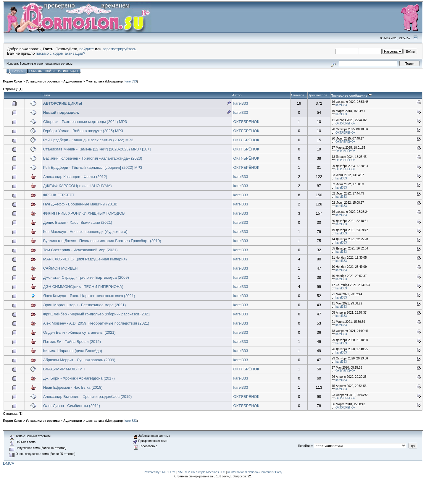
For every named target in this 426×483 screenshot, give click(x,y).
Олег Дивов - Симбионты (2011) (71, 405)
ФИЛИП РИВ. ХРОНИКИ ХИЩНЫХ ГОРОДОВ (84, 213)
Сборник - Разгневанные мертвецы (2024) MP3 (85, 121)
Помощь (35, 70)
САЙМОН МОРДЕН (60, 268)
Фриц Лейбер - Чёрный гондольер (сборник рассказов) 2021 (96, 314)
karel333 (131, 81)
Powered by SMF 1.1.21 (159, 472)
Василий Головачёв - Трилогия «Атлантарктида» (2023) (92, 158)
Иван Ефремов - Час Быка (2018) (73, 387)
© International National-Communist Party (254, 472)
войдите (86, 49)
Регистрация (68, 70)
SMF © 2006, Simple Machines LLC (201, 472)
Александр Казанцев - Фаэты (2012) (75, 176)
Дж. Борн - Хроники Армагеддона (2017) (79, 378)
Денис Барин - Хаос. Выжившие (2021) (77, 222)
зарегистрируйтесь (119, 49)
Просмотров (317, 95)
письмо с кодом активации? (60, 53)
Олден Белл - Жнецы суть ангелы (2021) (79, 332)
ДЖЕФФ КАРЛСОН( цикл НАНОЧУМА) (77, 186)
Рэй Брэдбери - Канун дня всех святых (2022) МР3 (88, 140)
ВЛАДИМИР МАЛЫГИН (64, 369)
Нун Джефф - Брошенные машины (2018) (80, 204)
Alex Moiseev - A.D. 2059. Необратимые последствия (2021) (96, 323)
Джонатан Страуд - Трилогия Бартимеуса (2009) (86, 277)
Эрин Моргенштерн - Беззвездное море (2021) (84, 305)
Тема (46, 95)
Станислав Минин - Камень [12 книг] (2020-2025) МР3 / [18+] (97, 149)
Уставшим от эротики (42, 81)
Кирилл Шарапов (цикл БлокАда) (72, 351)
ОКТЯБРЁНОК (246, 121)
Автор (237, 95)
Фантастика (95, 81)
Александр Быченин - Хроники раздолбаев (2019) (87, 396)
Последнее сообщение (351, 95)
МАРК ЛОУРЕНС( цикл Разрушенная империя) (85, 259)
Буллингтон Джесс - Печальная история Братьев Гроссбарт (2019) (102, 241)
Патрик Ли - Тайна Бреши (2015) (72, 341)
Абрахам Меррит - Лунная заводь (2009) (79, 360)
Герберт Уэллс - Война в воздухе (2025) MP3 (83, 131)
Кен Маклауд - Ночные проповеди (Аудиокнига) (85, 231)
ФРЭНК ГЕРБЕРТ (59, 195)
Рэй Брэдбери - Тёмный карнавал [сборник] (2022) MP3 (92, 167)
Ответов (297, 95)
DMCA (8, 463)
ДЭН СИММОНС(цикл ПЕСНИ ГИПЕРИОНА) (83, 286)
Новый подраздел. (61, 112)
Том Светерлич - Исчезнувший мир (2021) (80, 250)
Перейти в (305, 446)
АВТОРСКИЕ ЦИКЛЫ (62, 103)
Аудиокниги (72, 81)
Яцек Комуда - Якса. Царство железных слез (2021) (89, 296)
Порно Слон (12, 81)
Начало (17, 70)
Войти (49, 70)
